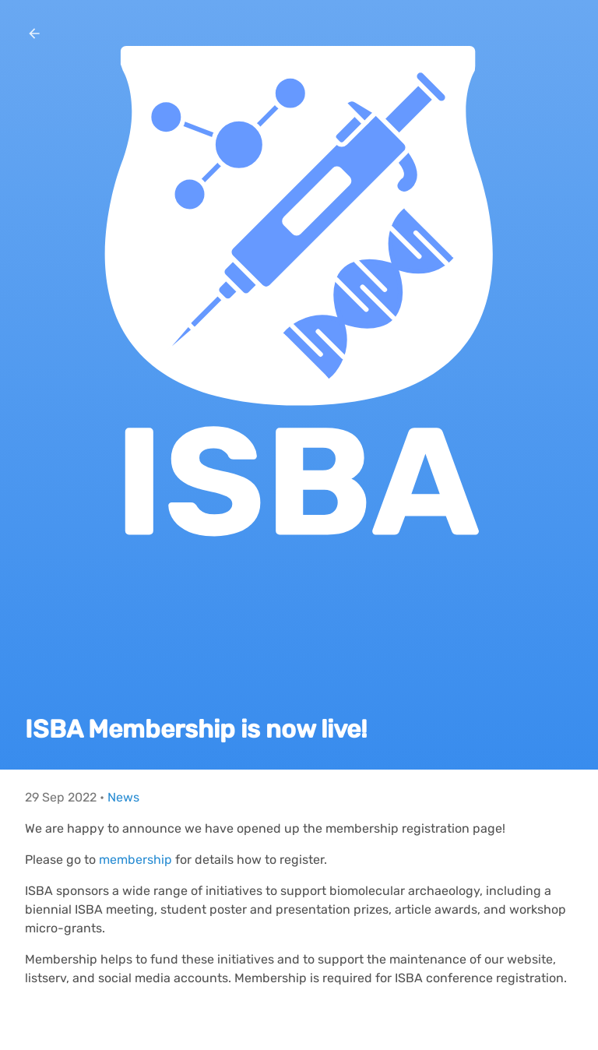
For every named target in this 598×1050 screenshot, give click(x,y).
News (123, 797)
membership (135, 859)
